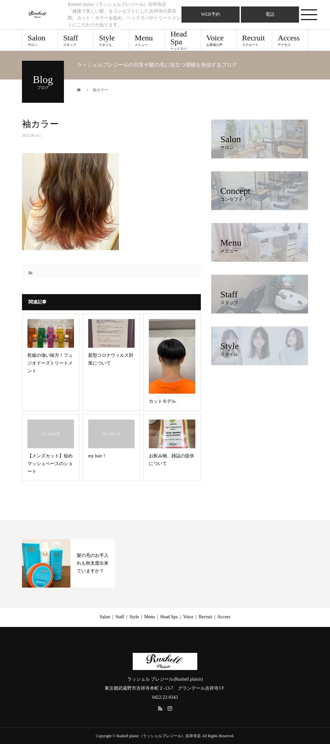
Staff (75, 40)
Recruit (254, 40)
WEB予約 (210, 14)
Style (111, 40)
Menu (147, 40)
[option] (68, 563)
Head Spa (182, 40)
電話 (269, 14)
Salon (40, 40)
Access (290, 40)
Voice (218, 40)
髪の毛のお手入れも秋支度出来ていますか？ (92, 563)
